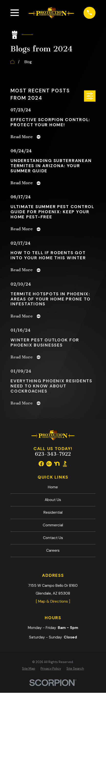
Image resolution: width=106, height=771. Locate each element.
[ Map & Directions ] (53, 601)
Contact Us (53, 537)
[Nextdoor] (57, 463)
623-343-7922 (53, 454)
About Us (53, 499)
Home (53, 487)
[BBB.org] (65, 463)
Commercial (53, 525)
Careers (53, 550)
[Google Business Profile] (49, 463)
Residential (53, 512)
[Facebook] (41, 463)
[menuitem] (28, 668)
